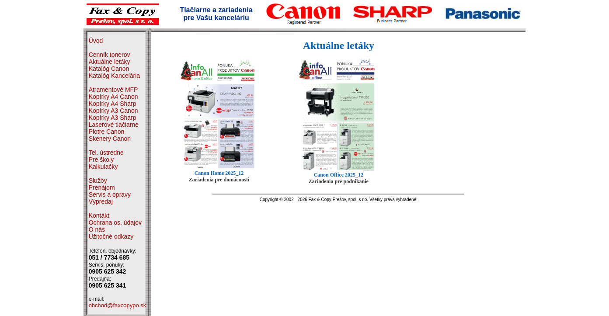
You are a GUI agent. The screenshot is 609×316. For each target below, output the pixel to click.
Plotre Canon (107, 131)
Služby (98, 180)
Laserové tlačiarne (114, 124)
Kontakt (99, 215)
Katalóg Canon (109, 68)
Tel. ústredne (106, 152)
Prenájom (102, 187)
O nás (97, 229)
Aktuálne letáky (109, 61)
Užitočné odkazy (111, 236)
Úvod (96, 40)
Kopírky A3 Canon (113, 110)
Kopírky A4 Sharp (112, 103)
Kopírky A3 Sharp (112, 117)
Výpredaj (101, 201)
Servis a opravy (110, 194)
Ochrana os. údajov (115, 222)
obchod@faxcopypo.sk (117, 305)
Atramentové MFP (113, 89)
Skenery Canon (110, 138)
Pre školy (101, 159)
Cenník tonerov (109, 54)
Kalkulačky (103, 166)
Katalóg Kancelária (114, 75)
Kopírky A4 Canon (113, 96)
